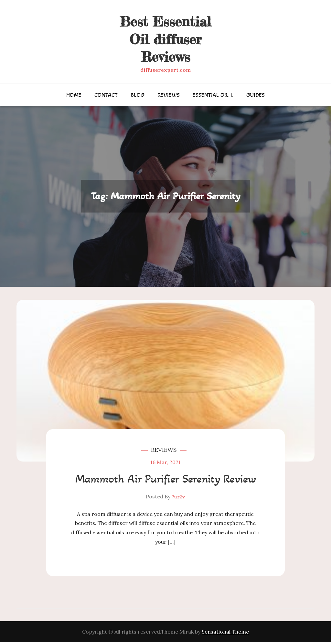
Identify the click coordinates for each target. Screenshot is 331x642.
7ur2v (178, 497)
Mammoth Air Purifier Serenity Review (165, 479)
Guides (255, 94)
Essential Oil (211, 94)
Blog (137, 94)
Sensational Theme (225, 631)
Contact (106, 94)
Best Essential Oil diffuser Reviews (165, 39)
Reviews (168, 94)
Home (73, 94)
